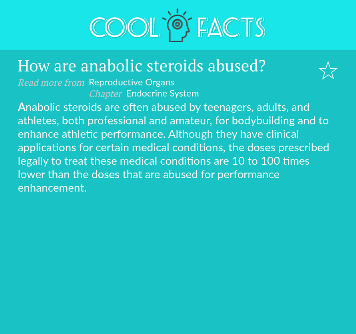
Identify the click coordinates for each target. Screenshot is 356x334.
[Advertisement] (178, 263)
